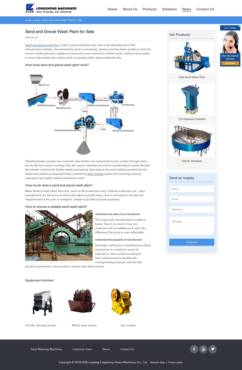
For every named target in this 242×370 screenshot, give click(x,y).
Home (112, 9)
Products (150, 9)
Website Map (157, 362)
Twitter (212, 347)
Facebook (194, 347)
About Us (130, 9)
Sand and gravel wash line (41, 44)
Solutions (169, 9)
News (186, 9)
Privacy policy (175, 362)
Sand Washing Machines (46, 349)
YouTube (203, 347)
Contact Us (205, 9)
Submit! (191, 242)
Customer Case (82, 349)
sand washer (95, 173)
